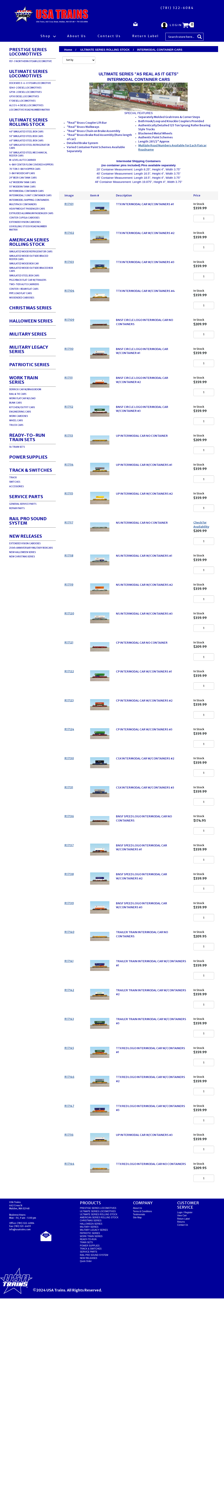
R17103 (69, 274)
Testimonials (139, 1415)
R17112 (69, 448)
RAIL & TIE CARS (17, 394)
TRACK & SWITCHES (30, 470)
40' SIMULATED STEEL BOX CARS (26, 131)
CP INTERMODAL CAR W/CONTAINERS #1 (144, 766)
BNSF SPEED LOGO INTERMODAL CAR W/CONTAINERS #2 (141, 1012)
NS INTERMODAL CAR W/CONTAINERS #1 (144, 626)
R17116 (69, 1323)
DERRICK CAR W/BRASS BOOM (25, 389)
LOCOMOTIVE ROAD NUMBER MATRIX (29, 109)
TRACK (13, 477)
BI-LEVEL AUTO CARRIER (22, 160)
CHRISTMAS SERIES (30, 307)
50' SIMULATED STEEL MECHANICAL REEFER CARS (28, 154)
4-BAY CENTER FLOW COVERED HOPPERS (31, 164)
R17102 (69, 239)
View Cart (182, 1416)
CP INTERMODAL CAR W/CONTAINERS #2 (144, 801)
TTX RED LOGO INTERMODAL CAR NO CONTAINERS (151, 1358)
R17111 (69, 413)
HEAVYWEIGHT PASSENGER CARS (27, 208)
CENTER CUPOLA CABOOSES (24, 217)
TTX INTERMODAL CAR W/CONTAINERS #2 (145, 239)
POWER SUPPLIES (28, 457)
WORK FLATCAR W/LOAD (22, 398)
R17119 (69, 661)
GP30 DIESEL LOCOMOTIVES (24, 96)
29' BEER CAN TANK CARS (23, 177)
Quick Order (86, 1462)
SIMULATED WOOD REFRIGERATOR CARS (30, 251)
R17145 (69, 1219)
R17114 (69, 518)
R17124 (69, 835)
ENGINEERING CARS (20, 411)
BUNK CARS (15, 402)
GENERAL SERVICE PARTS (22, 504)
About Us (76, 36)
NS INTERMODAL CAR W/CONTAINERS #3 (144, 696)
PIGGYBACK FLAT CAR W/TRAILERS (27, 280)
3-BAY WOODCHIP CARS (22, 173)
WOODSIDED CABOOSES (21, 297)
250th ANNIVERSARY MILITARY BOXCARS (31, 547)
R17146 (69, 1254)
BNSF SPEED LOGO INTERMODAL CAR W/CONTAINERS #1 (141, 977)
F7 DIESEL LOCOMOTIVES (22, 100)
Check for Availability (201, 589)
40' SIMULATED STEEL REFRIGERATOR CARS (29, 146)
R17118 (69, 626)
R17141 (69, 1114)
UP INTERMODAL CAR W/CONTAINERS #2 (144, 553)
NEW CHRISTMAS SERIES (22, 556)
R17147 (69, 1289)
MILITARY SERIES (28, 334)
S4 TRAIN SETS (17, 446)
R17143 (69, 1184)
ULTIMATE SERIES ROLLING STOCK (28, 122)
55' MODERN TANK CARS (22, 186)
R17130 (69, 870)
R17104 (69, 308)
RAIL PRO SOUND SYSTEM (28, 521)
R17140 (69, 1079)
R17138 (69, 1010)
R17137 (69, 975)
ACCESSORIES (16, 486)
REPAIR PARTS (16, 508)
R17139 (69, 1045)
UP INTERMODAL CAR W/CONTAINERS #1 (144, 518)
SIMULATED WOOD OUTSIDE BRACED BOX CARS (31, 269)
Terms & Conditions (142, 1412)
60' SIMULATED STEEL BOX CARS (26, 140)
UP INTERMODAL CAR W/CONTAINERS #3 (144, 1324)
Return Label (145, 36)
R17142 (69, 1149)
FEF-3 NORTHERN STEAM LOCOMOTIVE (30, 61)
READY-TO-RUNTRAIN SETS (27, 437)
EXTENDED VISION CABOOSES (24, 222)
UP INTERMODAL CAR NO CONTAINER (142, 483)
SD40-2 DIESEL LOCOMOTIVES (25, 87)
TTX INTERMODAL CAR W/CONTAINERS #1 (145, 204)
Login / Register (184, 1413)
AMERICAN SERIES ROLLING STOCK (29, 242)
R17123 (69, 800)
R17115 (69, 552)
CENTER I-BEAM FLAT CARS (23, 289)
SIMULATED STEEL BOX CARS (24, 275)
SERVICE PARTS (26, 496)
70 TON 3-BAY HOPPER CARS (24, 169)
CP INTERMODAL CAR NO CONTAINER (142, 731)
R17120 (69, 696)
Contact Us (109, 36)
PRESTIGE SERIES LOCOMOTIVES (28, 52)
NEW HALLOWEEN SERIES (22, 552)
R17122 (69, 766)
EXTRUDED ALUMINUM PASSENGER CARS (31, 213)
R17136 (69, 940)
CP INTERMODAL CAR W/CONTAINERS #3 (144, 835)
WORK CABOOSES (18, 416)
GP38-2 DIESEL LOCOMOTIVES (25, 92)
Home (68, 49)
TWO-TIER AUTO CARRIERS (24, 284)
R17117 (69, 587)
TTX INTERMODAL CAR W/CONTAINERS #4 (145, 308)
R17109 (69, 343)
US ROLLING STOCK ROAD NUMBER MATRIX (28, 228)
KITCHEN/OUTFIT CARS (22, 407)
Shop (48, 36)
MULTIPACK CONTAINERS (23, 204)
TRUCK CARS (16, 425)
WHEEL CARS (16, 420)
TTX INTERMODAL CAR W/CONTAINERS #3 (145, 274)
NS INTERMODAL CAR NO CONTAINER (142, 587)
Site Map (137, 1418)
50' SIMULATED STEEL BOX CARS (26, 136)
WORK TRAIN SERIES (23, 380)
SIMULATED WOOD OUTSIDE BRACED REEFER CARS (28, 257)
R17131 (69, 905)
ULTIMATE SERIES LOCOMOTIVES (28, 73)
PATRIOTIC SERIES (29, 364)
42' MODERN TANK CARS (22, 182)
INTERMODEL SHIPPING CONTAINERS (29, 200)
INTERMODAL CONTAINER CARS (26, 191)
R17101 (69, 204)
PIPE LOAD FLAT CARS (20, 293)
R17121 (69, 731)
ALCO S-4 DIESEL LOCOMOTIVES (26, 105)
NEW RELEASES (25, 536)
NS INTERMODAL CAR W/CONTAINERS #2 (144, 661)
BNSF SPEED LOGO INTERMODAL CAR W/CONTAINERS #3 (141, 1047)
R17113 (69, 483)
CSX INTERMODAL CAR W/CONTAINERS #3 (145, 905)
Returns (181, 1422)
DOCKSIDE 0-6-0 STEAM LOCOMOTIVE (30, 83)
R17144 (69, 1358)
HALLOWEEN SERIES (31, 321)
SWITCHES (14, 481)
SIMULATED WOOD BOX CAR (24, 263)
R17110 (69, 378)
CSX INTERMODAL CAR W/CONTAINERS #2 (145, 870)
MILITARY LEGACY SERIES (28, 349)
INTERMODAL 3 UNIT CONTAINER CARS (30, 195)
